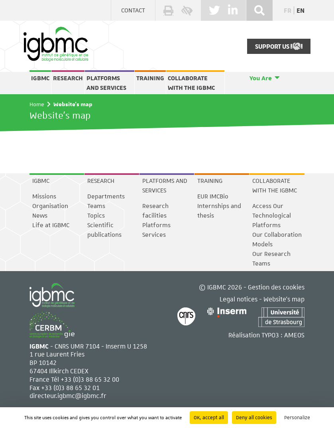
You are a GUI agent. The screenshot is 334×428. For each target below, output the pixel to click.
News (39, 216)
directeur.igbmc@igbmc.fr (67, 395)
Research (68, 78)
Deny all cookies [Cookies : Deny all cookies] (254, 417)
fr (287, 10)
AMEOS (294, 335)
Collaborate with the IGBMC (191, 83)
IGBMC (40, 78)
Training (150, 78)
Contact (133, 10)
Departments (106, 196)
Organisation (50, 206)
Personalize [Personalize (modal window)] (297, 417)
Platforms (156, 225)
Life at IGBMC (50, 225)
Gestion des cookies (276, 287)
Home (36, 104)
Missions (44, 196)
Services (154, 235)
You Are (261, 78)
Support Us (279, 46)
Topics (96, 216)
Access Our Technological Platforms (271, 215)
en (301, 10)
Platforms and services (106, 83)
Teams (96, 206)
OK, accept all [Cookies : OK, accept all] (209, 417)
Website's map (284, 299)
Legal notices (238, 299)
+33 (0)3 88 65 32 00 (90, 379)
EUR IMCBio (212, 196)
